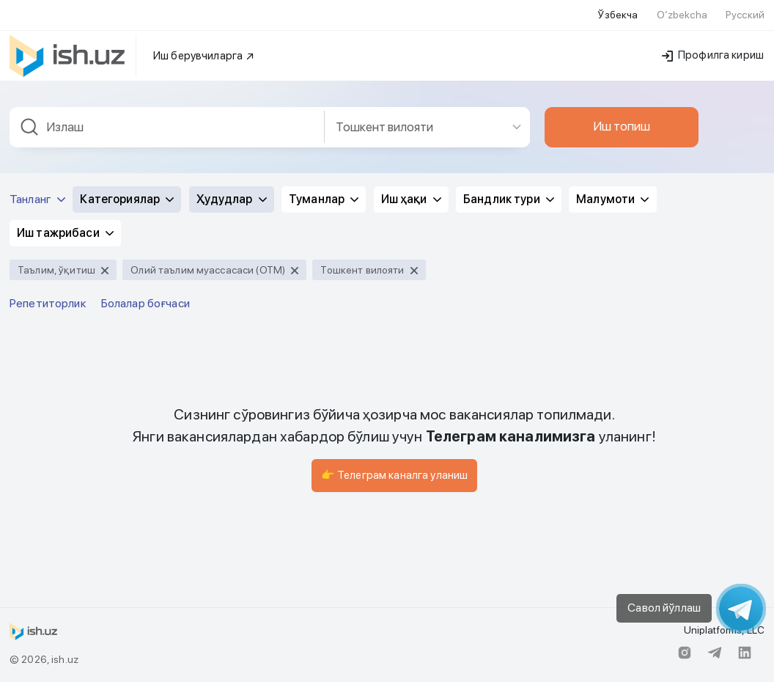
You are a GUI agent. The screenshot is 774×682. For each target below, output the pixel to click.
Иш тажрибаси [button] (65, 233)
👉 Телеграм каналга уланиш (394, 475)
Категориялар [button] (127, 199)
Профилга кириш (713, 55)
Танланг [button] (37, 199)
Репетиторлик (48, 303)
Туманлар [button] (323, 199)
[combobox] (167, 127)
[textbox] (167, 127)
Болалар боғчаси (145, 303)
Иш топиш (621, 126)
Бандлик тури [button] (508, 199)
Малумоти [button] (612, 199)
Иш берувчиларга (204, 55)
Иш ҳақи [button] (411, 199)
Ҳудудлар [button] (231, 199)
